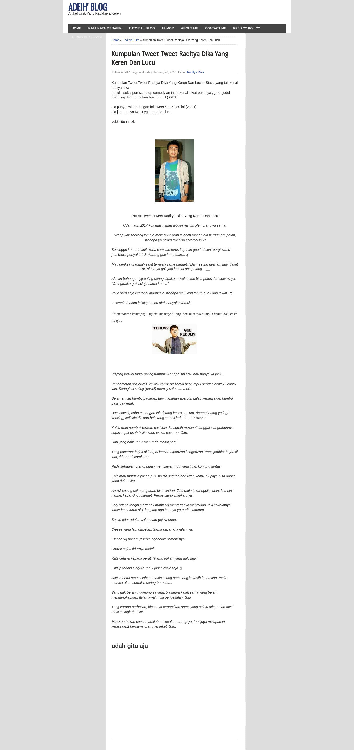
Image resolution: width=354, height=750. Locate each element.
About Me (189, 28)
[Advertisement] (227, 12)
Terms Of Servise (87, 37)
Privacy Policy (246, 28)
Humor (168, 28)
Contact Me (215, 28)
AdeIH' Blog (87, 6)
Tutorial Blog (142, 28)
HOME (76, 28)
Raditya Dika (130, 40)
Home (115, 40)
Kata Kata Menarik (105, 28)
